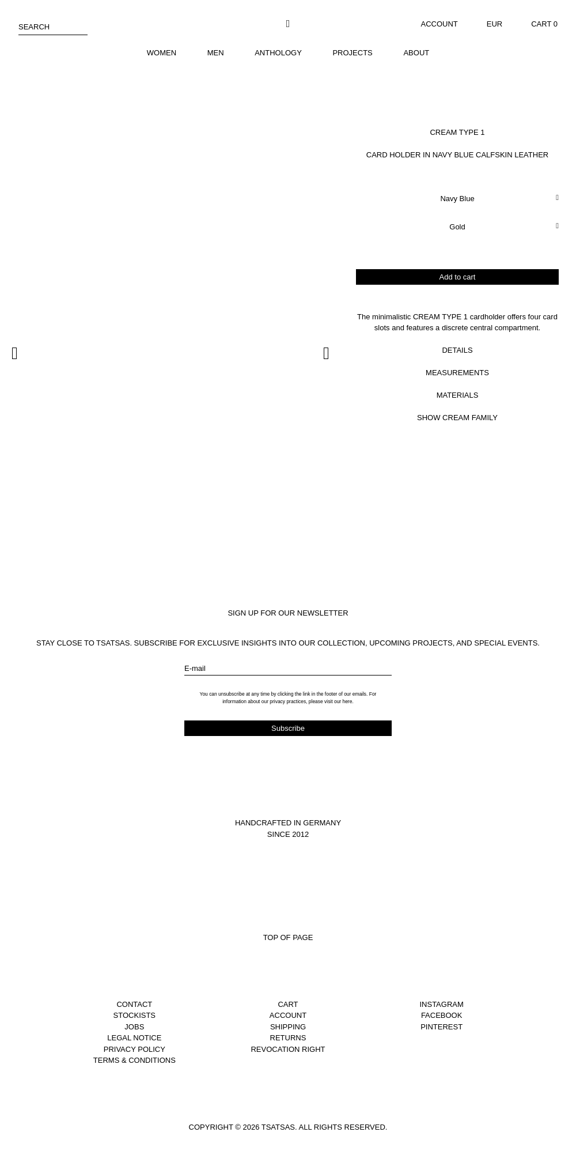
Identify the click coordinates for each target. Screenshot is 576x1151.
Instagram (441, 1004)
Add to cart (457, 277)
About (416, 52)
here (347, 701)
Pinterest (441, 1026)
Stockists (134, 1015)
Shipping (288, 1026)
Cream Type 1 (457, 132)
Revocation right (288, 1049)
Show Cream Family (457, 417)
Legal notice (134, 1037)
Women (161, 52)
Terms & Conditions (134, 1060)
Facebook (442, 1015)
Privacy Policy (134, 1049)
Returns (288, 1037)
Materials (458, 395)
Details (457, 350)
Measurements (457, 372)
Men (215, 52)
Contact (134, 1004)
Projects (352, 52)
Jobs (134, 1026)
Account (439, 24)
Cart (288, 1004)
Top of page (288, 937)
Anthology (278, 52)
